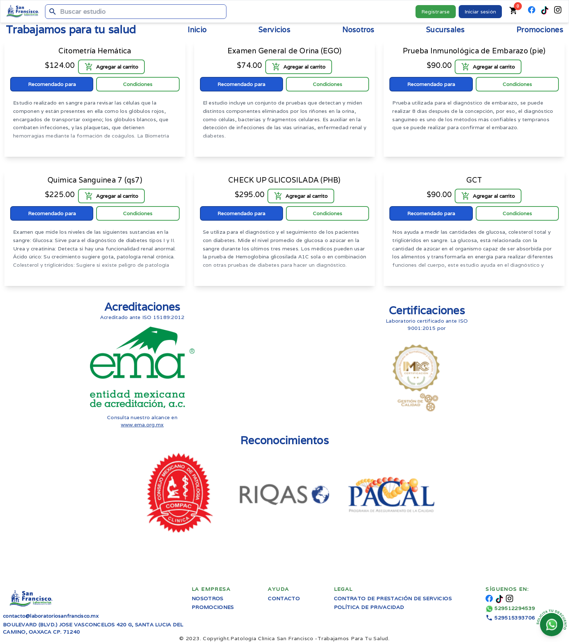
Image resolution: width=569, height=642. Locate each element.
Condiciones (137, 84)
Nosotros (208, 598)
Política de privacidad (369, 607)
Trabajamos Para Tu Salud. (310, 638)
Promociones (539, 29)
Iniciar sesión (480, 11)
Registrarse (435, 11)
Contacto (284, 598)
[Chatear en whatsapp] (551, 624)
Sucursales (445, 29)
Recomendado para (52, 84)
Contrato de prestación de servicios (393, 598)
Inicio (197, 29)
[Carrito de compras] (513, 11)
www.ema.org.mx (142, 424)
